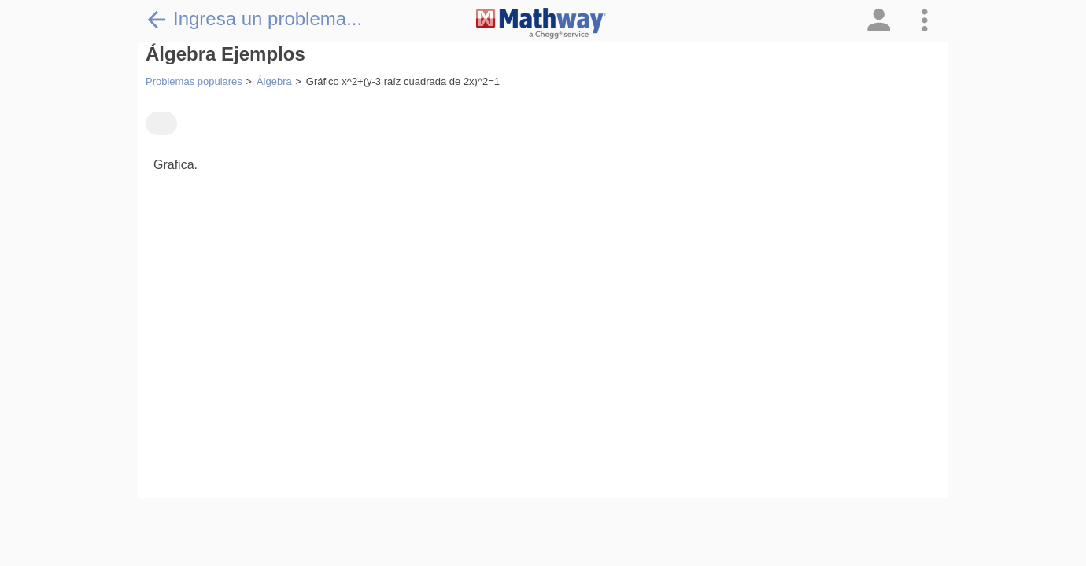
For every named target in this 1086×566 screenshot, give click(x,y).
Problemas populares (194, 81)
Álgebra (274, 81)
